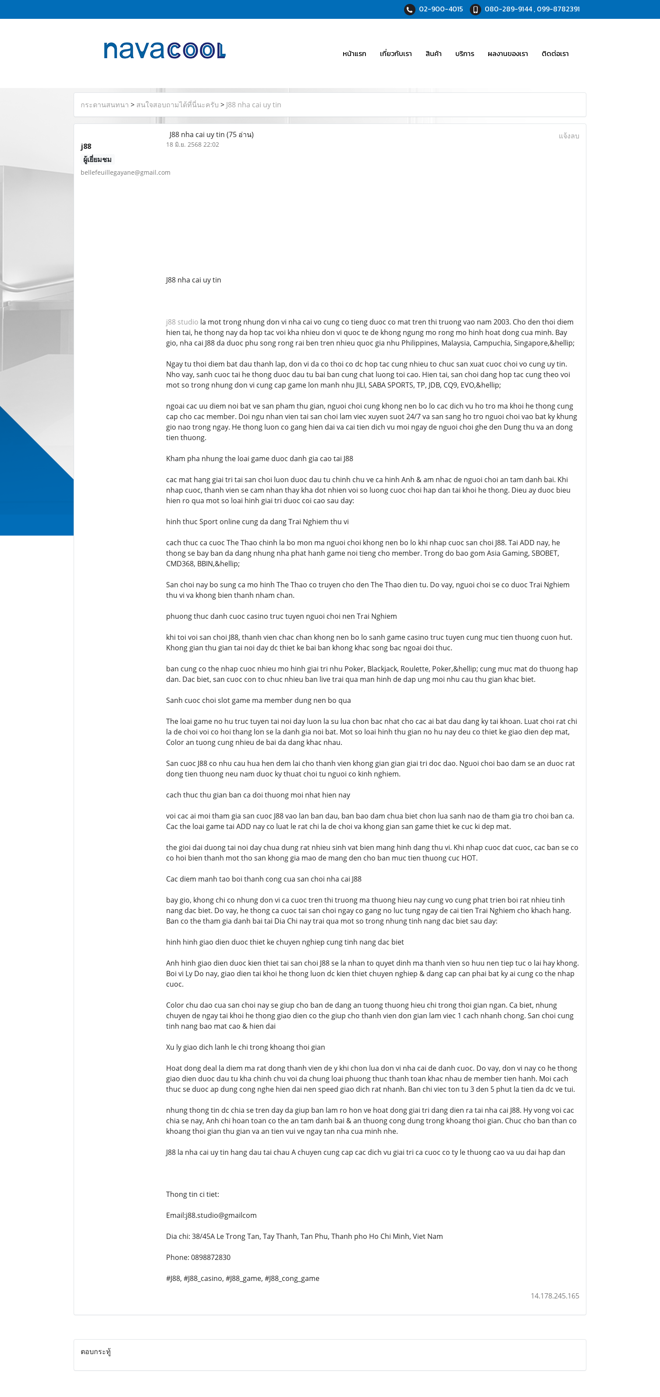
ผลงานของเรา (508, 53)
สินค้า (434, 53)
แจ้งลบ (569, 136)
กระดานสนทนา (105, 104)
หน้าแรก (354, 53)
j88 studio (182, 322)
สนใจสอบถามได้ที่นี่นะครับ (177, 104)
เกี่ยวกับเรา (396, 53)
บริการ (464, 53)
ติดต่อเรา (555, 53)
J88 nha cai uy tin (253, 104)
